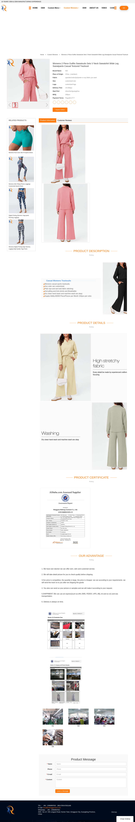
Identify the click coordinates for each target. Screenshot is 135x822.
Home (42, 54)
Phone (50, 769)
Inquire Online (60, 110)
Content (48, 779)
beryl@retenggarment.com (52, 808)
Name (49, 764)
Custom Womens (71, 8)
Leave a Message (62, 791)
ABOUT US (93, 8)
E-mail (49, 774)
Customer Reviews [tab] (65, 120)
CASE (112, 8)
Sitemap (114, 812)
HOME (35, 8)
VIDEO (104, 8)
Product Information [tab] (47, 120)
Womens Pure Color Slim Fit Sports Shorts (21, 152)
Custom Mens (53, 8)
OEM (43, 8)
